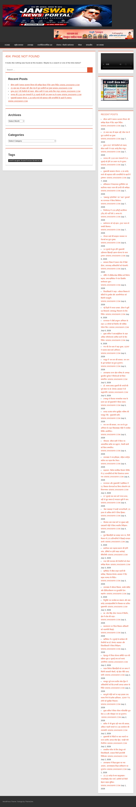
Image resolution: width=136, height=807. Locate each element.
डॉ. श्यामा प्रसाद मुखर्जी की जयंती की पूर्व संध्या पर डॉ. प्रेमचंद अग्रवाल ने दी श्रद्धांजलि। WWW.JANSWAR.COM (114, 389)
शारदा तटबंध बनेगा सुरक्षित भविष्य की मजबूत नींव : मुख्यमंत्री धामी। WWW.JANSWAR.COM (115, 415)
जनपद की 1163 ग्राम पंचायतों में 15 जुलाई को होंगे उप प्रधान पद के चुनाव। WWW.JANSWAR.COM (46, 95)
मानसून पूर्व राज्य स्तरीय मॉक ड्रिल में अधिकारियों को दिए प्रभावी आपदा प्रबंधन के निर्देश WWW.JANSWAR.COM (115, 685)
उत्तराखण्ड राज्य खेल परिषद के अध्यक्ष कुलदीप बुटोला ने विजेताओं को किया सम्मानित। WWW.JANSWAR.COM (115, 376)
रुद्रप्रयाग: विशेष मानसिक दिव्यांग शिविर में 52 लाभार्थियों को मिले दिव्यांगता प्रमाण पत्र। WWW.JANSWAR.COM (115, 473)
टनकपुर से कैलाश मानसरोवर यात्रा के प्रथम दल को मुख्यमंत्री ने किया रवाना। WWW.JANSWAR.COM (114, 402)
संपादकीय (89, 45)
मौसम (80, 45)
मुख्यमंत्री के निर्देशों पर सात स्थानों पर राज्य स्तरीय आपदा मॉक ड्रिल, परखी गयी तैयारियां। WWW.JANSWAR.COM (114, 740)
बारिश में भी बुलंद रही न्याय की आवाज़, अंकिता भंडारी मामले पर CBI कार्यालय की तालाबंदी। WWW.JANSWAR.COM (115, 727)
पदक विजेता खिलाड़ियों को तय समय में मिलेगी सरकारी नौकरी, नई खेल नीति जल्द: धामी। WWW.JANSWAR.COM (115, 672)
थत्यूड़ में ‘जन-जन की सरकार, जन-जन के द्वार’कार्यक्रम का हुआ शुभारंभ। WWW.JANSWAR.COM (115, 363)
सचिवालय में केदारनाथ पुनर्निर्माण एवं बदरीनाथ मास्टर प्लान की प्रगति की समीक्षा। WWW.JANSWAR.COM (115, 187)
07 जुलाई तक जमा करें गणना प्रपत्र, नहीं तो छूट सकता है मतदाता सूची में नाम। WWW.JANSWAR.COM (115, 499)
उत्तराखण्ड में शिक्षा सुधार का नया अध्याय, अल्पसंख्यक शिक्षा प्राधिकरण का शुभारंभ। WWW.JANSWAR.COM (114, 766)
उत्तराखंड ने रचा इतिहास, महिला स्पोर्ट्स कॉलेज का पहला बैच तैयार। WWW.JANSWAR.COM (115, 460)
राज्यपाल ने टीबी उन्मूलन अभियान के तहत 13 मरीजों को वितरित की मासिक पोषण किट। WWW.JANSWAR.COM (115, 324)
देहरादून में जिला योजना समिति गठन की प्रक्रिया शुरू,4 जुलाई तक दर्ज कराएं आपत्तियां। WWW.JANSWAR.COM (115, 659)
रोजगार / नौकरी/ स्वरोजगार (65, 45)
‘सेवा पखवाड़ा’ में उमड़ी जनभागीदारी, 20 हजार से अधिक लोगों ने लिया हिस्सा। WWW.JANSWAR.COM (115, 512)
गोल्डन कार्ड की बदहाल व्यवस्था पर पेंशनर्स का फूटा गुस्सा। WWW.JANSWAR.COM (114, 239)
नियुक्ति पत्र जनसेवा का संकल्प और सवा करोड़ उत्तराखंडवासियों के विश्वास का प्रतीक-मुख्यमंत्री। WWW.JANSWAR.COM (115, 603)
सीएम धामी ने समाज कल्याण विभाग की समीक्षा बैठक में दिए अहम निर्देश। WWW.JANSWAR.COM (45, 85)
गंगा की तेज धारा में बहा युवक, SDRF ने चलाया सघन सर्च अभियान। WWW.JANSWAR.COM (115, 350)
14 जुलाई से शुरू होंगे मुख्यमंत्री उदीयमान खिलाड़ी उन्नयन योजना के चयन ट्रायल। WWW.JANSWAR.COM (114, 252)
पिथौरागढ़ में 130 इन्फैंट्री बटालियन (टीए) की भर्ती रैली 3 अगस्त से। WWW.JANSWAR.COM (114, 213)
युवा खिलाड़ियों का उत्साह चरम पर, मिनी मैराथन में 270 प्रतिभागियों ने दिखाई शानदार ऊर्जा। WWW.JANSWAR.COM (115, 538)
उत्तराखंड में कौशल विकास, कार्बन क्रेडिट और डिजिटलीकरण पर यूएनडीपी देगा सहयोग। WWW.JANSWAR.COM (115, 590)
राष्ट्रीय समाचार (18, 45)
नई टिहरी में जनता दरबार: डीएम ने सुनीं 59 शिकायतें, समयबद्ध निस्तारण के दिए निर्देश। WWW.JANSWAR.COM (115, 311)
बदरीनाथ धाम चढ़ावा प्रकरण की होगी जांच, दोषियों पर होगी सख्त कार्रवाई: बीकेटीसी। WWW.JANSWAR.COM (114, 551)
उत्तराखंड (30, 45)
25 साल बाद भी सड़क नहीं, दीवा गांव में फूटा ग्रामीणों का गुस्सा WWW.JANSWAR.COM (41, 88)
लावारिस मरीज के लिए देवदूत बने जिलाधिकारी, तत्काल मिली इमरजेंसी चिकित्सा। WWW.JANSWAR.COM (114, 753)
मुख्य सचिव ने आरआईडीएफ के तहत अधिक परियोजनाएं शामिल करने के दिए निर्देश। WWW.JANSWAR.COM (114, 337)
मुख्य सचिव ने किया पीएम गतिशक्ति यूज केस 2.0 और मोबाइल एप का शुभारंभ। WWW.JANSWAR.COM (115, 714)
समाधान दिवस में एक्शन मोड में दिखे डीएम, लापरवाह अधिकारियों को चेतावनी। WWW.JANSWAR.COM (114, 265)
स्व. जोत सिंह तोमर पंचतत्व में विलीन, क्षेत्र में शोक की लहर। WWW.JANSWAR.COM (114, 616)
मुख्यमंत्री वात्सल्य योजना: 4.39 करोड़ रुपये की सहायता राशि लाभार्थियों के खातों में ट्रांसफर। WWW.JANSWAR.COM (115, 174)
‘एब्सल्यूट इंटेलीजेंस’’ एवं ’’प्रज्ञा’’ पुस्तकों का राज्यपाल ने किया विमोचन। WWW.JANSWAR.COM (115, 200)
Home (7, 45)
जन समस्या (100, 45)
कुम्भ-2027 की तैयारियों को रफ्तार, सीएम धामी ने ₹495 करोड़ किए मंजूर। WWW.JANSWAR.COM (45, 91)
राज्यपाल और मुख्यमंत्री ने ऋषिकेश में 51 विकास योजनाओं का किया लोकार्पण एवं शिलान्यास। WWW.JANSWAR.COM (115, 486)
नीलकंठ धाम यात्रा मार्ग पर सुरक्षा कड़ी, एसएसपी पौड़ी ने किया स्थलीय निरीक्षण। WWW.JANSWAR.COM (115, 525)
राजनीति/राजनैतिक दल (44, 45)
